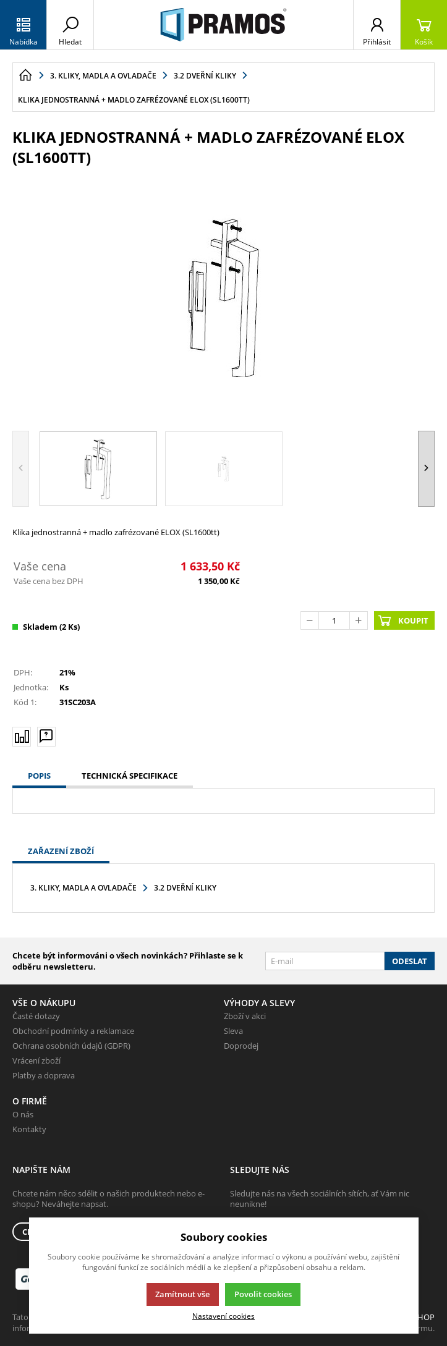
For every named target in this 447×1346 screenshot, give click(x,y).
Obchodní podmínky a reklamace (73, 1030)
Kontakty (29, 1129)
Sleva (233, 1030)
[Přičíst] (358, 620)
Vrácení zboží (36, 1060)
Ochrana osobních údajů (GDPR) (71, 1045)
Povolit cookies (263, 1294)
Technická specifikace (129, 775)
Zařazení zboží (61, 851)
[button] (426, 469)
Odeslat (409, 961)
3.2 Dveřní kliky (185, 888)
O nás (22, 1114)
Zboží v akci (245, 1016)
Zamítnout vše (182, 1294)
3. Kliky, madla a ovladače (83, 888)
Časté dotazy (36, 1016)
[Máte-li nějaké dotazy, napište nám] (46, 736)
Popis (39, 775)
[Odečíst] (309, 620)
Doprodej (241, 1045)
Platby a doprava (43, 1075)
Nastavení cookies (223, 1316)
